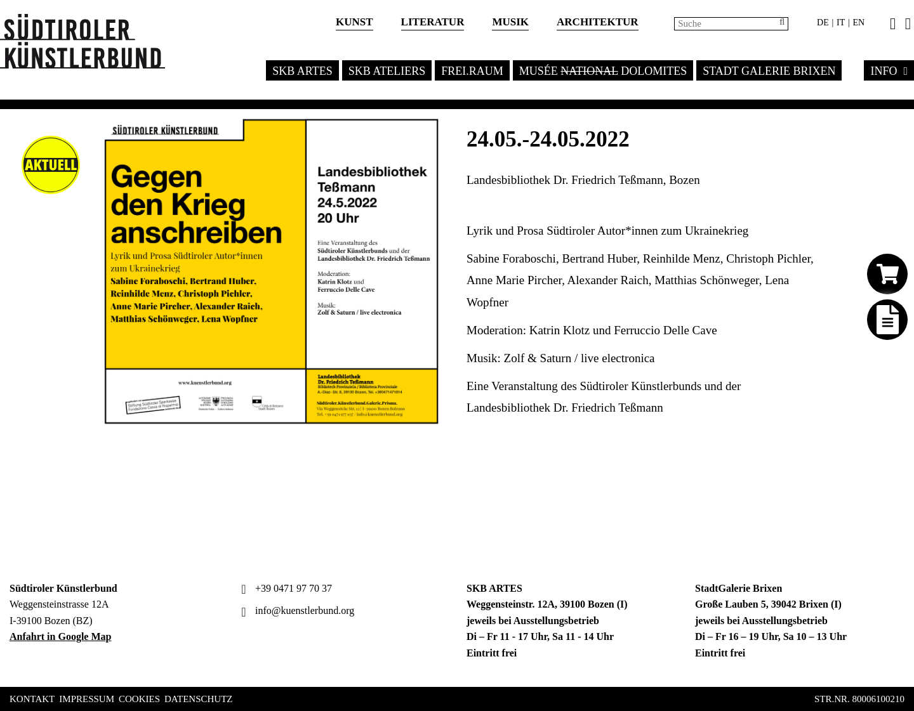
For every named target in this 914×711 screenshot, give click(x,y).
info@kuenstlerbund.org (296, 610)
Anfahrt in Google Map (60, 636)
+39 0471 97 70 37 (285, 588)
